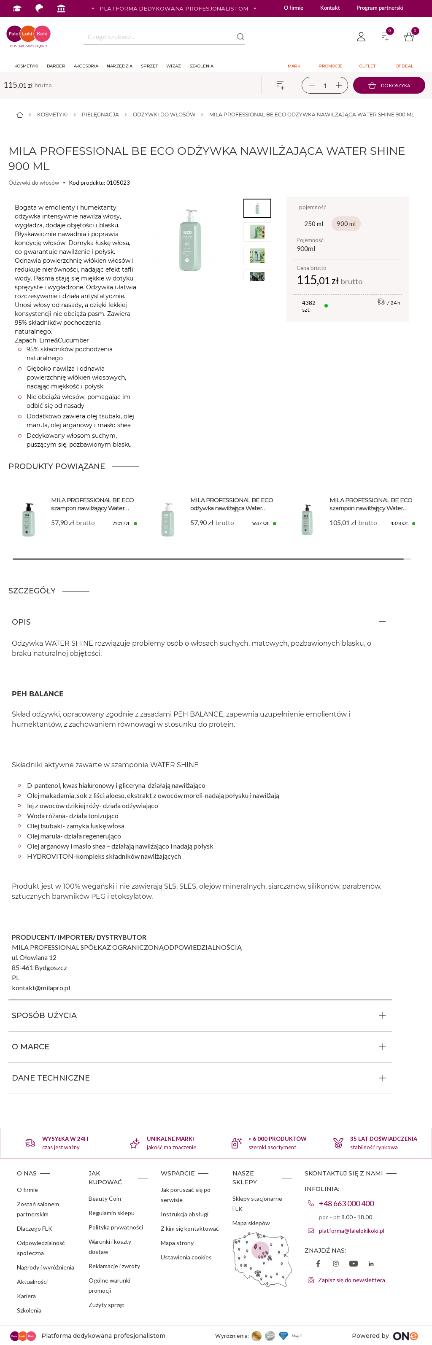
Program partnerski (379, 8)
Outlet (367, 66)
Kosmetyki (26, 66)
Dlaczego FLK (34, 1228)
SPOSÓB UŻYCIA (44, 1015)
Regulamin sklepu (112, 1212)
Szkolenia (201, 66)
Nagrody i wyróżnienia (45, 1267)
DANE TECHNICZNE (51, 1078)
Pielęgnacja (100, 114)
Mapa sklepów (251, 1222)
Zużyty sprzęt (106, 1304)
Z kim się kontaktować (190, 1228)
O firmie (293, 8)
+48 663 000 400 (346, 1203)
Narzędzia (119, 66)
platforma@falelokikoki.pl (351, 1230)
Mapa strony (177, 1242)
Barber (56, 66)
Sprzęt (149, 66)
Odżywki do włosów (164, 114)
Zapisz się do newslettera (351, 1279)
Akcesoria (86, 66)
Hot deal (402, 66)
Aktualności (32, 1281)
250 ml (313, 223)
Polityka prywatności (116, 1227)
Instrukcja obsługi (184, 1214)
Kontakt (330, 8)
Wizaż (173, 66)
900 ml (346, 223)
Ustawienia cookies (186, 1257)
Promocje (331, 66)
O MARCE (30, 1046)
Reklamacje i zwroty (114, 1266)
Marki (295, 66)
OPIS (21, 622)
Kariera (26, 1295)
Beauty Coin (105, 1198)
